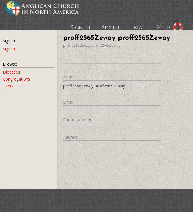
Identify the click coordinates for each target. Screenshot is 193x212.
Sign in (80, 27)
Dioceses (11, 72)
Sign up (112, 27)
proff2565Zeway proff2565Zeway (92, 45)
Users (8, 86)
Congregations (16, 79)
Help (163, 27)
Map (139, 27)
